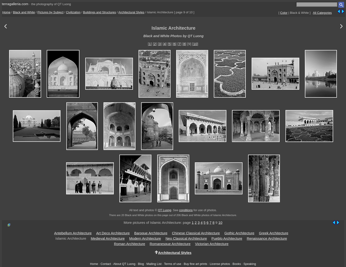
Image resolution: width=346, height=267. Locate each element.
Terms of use (172, 264)
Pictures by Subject (50, 12)
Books (236, 264)
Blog (141, 264)
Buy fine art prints (195, 264)
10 (195, 44)
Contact (105, 264)
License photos (220, 264)
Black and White (24, 12)
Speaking (249, 264)
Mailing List (154, 264)
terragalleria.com (15, 4)
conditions (186, 210)
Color (283, 12)
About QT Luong (124, 264)
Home (6, 12)
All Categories (322, 12)
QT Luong (164, 210)
